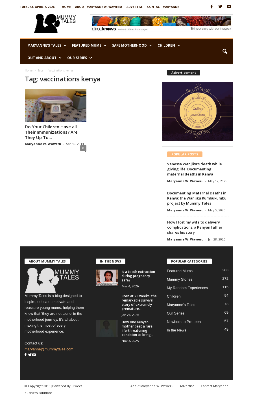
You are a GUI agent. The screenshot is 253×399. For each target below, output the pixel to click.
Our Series (79, 58)
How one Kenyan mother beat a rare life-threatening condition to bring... (137, 328)
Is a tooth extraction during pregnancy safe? (138, 276)
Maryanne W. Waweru (43, 144)
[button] (225, 51)
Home (66, 7)
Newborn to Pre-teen (184, 322)
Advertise (135, 7)
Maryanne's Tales (181, 305)
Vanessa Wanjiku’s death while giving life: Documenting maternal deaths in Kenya (194, 169)
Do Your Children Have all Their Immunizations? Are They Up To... (51, 132)
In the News (176, 330)
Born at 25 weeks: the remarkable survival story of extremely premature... (139, 302)
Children (169, 45)
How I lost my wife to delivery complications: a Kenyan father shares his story (195, 227)
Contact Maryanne (163, 7)
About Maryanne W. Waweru (98, 7)
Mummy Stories (179, 279)
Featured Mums (89, 45)
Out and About (44, 58)
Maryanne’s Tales (46, 45)
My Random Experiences (187, 288)
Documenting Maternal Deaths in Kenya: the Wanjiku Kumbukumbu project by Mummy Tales (196, 198)
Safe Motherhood (132, 45)
